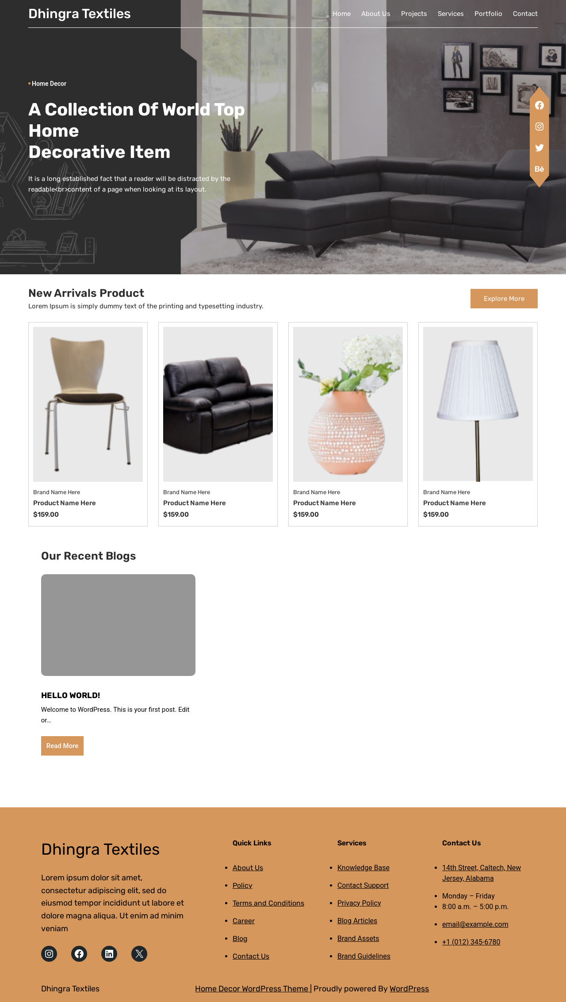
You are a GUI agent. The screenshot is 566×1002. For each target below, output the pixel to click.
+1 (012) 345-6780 (471, 942)
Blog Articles (357, 921)
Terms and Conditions (268, 903)
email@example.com (475, 924)
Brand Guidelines (363, 956)
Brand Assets (358, 938)
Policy (242, 885)
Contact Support (363, 885)
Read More (62, 746)
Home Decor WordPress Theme (252, 989)
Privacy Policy (359, 903)
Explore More (504, 299)
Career (244, 921)
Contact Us (251, 956)
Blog (240, 938)
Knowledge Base (363, 868)
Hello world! (70, 695)
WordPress (409, 989)
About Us (248, 868)
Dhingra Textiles (79, 14)
